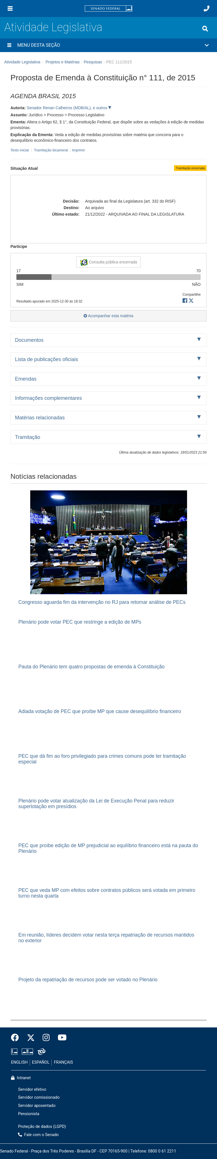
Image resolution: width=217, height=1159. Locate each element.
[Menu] (10, 8)
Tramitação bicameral (51, 150)
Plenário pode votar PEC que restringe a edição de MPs (79, 622)
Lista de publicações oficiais (46, 359)
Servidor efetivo (32, 1089)
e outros (100, 108)
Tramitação (27, 437)
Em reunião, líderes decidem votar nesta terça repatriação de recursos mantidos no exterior (106, 937)
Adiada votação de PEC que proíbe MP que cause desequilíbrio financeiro (99, 711)
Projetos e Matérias (62, 62)
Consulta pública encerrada (108, 262)
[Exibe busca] (205, 28)
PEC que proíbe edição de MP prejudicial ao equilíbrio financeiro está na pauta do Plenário (108, 848)
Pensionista (28, 1113)
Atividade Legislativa (53, 27)
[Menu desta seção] (9, 45)
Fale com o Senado (38, 1134)
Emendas (25, 379)
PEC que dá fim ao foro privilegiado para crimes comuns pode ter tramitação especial (102, 758)
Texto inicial (20, 150)
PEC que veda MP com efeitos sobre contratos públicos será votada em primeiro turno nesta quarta (106, 892)
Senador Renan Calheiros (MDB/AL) (59, 108)
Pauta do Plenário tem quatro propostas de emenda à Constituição (91, 666)
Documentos (29, 340)
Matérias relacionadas (40, 417)
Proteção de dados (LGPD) (42, 1126)
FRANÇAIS (63, 1062)
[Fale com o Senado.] (206, 8)
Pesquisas (93, 62)
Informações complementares (48, 398)
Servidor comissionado (39, 1097)
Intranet (21, 1078)
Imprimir (78, 150)
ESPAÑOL (40, 1062)
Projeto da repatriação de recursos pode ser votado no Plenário (87, 979)
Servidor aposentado (36, 1105)
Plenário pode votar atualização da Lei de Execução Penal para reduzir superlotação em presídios (96, 803)
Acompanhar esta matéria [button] (108, 316)
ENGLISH (19, 1062)
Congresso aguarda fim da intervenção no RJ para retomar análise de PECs (101, 602)
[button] (108, 45)
